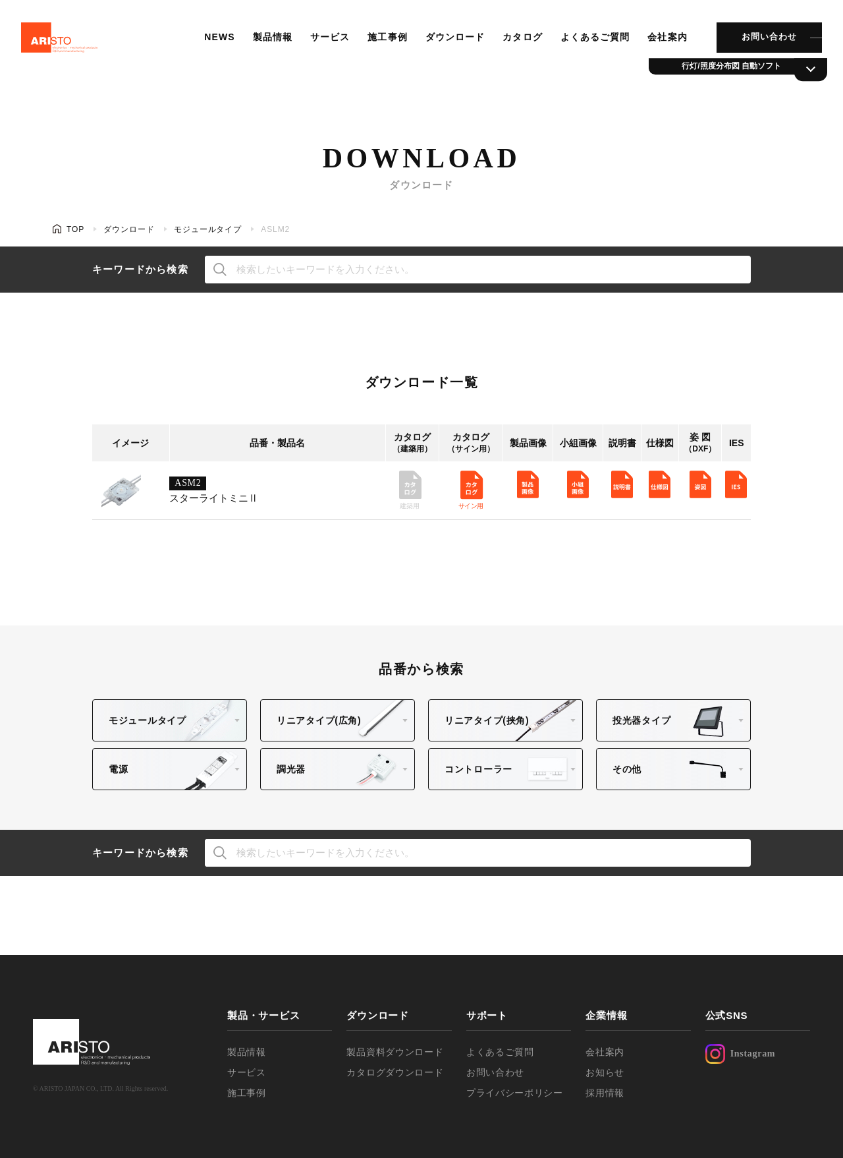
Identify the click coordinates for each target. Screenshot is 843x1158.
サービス (326, 43)
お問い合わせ (764, 42)
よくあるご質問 (591, 43)
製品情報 (269, 43)
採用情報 (604, 1092)
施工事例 (384, 43)
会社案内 (662, 43)
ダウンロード (451, 43)
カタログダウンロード (394, 1072)
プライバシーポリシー (514, 1092)
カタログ (518, 43)
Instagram (740, 1054)
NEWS (217, 43)
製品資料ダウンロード (394, 1052)
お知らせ (604, 1072)
